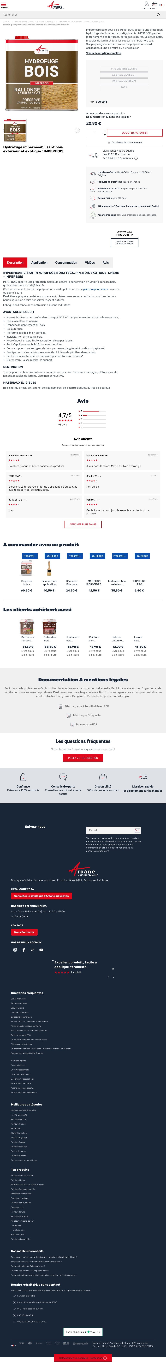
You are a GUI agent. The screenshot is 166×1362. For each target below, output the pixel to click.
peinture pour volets (95, 289)
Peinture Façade (18, 1142)
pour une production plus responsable (127, 215)
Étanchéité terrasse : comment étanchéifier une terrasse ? (36, 1261)
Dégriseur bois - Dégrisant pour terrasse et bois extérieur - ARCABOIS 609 (26, 582)
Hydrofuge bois (17, 1230)
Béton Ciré (15, 1129)
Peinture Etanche (18, 1119)
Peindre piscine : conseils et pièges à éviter (30, 1271)
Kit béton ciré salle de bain (22, 1221)
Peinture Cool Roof (19, 1216)
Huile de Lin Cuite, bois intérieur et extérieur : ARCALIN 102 (118, 639)
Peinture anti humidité (21, 1203)
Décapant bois (17, 1207)
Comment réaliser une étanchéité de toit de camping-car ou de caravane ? (44, 1275)
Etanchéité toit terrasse (21, 1194)
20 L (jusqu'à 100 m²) (124, 81)
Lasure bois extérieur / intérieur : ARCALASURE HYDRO (140, 639)
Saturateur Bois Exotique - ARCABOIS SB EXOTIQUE (50, 639)
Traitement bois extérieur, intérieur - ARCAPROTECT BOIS (117, 582)
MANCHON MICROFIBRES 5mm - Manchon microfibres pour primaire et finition (94, 582)
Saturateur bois (17, 1235)
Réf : (92, 101)
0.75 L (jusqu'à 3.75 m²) (124, 68)
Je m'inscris (137, 830)
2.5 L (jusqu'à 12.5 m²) (124, 75)
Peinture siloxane (18, 1156)
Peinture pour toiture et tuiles (24, 1160)
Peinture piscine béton (21, 1239)
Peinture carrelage (19, 1147)
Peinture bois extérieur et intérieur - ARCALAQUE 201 (95, 639)
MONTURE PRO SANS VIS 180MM (139, 582)
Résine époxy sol (18, 1151)
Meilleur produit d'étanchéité (23, 1110)
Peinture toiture (18, 1212)
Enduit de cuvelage (19, 1198)
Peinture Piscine (18, 1124)
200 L (124, 87)
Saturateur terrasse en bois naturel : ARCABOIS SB (28, 639)
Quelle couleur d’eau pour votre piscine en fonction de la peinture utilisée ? (44, 1257)
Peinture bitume (18, 1180)
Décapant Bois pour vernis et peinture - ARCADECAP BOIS (71, 582)
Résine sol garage (19, 1138)
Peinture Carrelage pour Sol (23, 1189)
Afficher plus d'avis (83, 524)
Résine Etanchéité (19, 1115)
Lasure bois (16, 1226)
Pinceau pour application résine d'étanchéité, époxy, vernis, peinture (49, 582)
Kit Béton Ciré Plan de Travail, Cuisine (27, 1185)
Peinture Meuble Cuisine (22, 1176)
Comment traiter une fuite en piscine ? (28, 1266)
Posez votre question (83, 757)
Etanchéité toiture (19, 1133)
